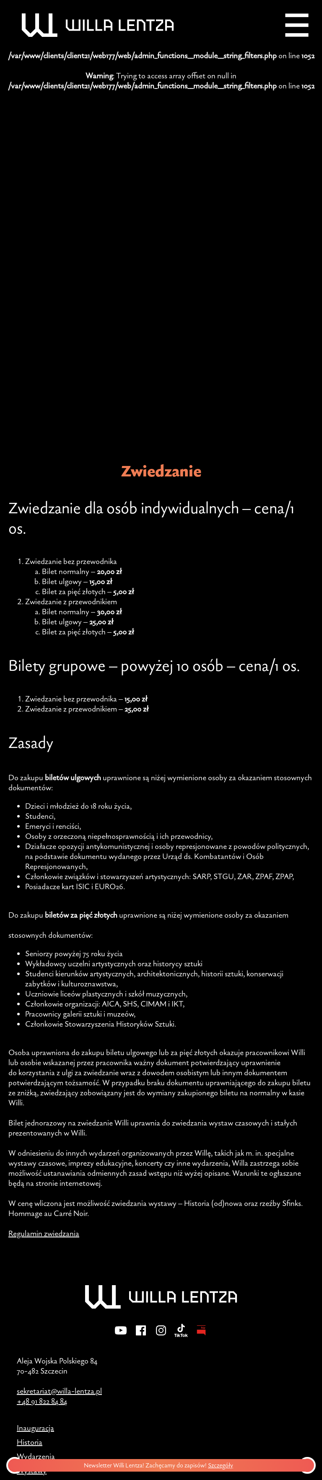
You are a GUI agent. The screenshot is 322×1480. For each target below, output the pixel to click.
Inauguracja (35, 1428)
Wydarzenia (36, 1456)
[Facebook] (141, 1336)
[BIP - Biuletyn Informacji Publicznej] (201, 1336)
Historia (29, 1442)
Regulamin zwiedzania (43, 1233)
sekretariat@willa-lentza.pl (59, 1391)
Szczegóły (223, 1465)
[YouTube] (121, 1336)
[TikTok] (181, 1336)
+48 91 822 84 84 (42, 1401)
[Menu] (297, 25)
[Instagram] (161, 1336)
